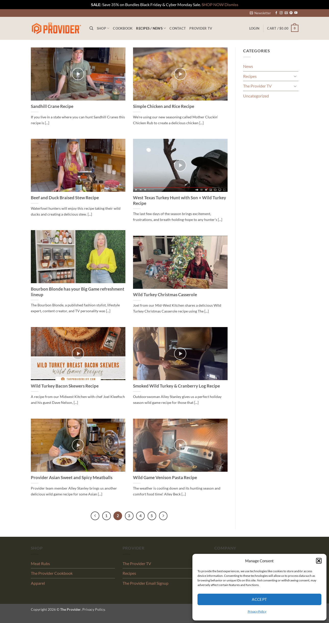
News (248, 66)
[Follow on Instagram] (281, 13)
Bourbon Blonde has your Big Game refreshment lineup (77, 291)
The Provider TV (257, 85)
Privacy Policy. (94, 609)
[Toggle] (295, 76)
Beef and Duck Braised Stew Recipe (65, 197)
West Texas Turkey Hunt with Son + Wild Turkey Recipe (179, 200)
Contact (177, 28)
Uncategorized (256, 95)
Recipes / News (151, 28)
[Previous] (95, 516)
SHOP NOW (213, 4)
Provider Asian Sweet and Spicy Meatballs (71, 477)
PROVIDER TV (200, 28)
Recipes (250, 76)
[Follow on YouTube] (295, 13)
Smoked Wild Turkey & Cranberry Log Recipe (176, 386)
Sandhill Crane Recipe (52, 106)
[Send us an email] (286, 13)
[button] (318, 560)
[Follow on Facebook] (276, 13)
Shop (103, 28)
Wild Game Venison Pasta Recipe (165, 477)
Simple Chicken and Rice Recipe (163, 106)
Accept (259, 599)
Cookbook (123, 28)
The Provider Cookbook (52, 573)
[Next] (163, 516)
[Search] (91, 28)
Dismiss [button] (231, 4)
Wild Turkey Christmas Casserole (165, 294)
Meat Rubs (40, 563)
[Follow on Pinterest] (291, 13)
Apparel (38, 583)
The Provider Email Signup (145, 583)
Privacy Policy (257, 611)
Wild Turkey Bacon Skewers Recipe (65, 386)
